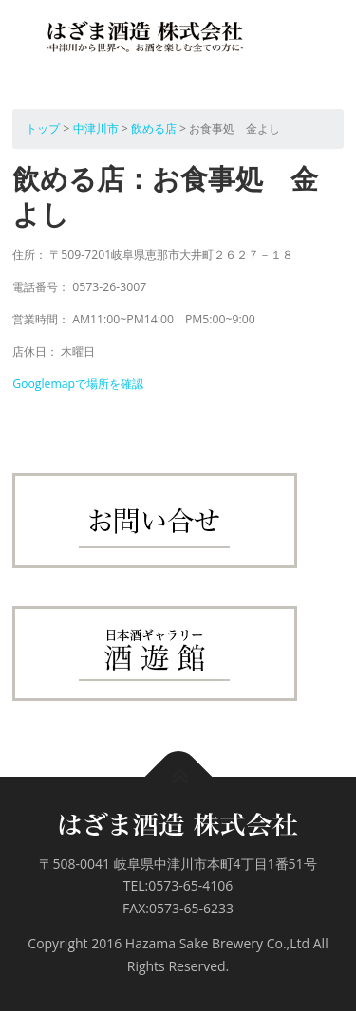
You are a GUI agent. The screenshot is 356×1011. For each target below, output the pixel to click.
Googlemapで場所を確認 (77, 384)
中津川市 (96, 128)
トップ (43, 128)
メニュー (327, 43)
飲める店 (154, 128)
